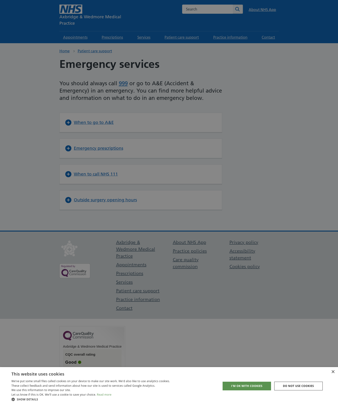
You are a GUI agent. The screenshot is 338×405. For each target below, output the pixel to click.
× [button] (333, 372)
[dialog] (169, 202)
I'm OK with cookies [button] (247, 386)
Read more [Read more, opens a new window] (104, 395)
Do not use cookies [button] (298, 386)
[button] (90, 399)
